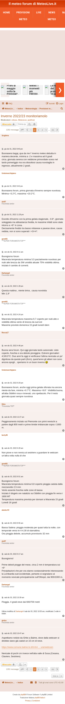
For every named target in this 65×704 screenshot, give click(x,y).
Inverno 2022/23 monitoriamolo (24, 116)
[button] (22, 130)
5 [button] (46, 129)
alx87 (4, 202)
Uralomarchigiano (9, 173)
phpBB (23, 695)
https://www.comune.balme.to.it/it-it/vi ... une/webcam (27, 647)
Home (6, 12)
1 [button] (30, 129)
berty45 (5, 435)
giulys (4, 620)
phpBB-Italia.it (40, 698)
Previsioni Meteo (23, 13)
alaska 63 (5, 510)
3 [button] (38, 129)
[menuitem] (9, 103)
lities (4, 404)
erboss (14, 120)
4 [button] (42, 129)
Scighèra (5, 136)
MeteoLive (22, 120)
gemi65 (4, 239)
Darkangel (6, 273)
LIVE (38, 12)
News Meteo (52, 13)
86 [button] (53, 129)
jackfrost (31, 120)
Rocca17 (5, 333)
